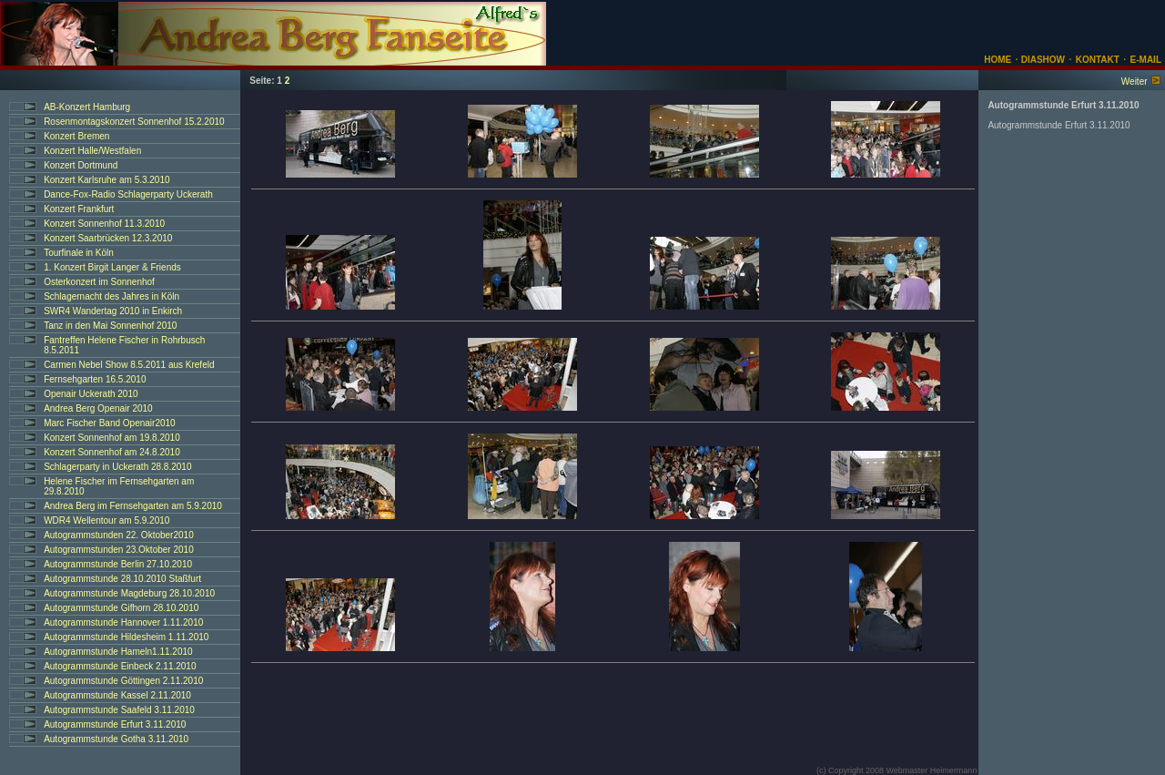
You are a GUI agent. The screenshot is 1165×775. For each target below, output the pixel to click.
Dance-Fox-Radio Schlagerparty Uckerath (128, 194)
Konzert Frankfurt (79, 209)
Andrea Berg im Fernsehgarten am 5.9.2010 (133, 506)
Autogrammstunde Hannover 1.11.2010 (123, 622)
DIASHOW (1041, 60)
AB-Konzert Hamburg (87, 107)
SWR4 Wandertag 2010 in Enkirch (113, 311)
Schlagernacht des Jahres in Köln (111, 296)
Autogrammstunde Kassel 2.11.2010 (117, 695)
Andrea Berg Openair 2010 (98, 408)
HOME (997, 60)
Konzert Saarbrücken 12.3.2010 (108, 238)
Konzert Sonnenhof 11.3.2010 (104, 224)
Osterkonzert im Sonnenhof (99, 282)
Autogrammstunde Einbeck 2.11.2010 (120, 666)
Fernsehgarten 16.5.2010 (95, 379)
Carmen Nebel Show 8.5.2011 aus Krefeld (129, 365)
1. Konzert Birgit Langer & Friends (112, 267)
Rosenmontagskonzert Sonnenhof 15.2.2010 (134, 122)
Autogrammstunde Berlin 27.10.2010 (118, 564)
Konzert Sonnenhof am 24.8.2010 (112, 452)
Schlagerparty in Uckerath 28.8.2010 (117, 467)
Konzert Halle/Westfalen (92, 151)
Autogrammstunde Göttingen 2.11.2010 (123, 681)
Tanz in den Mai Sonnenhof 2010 (110, 326)
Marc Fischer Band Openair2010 (110, 423)
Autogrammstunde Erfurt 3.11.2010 (115, 724)
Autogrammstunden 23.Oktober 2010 (119, 550)
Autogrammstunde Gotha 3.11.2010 (116, 739)
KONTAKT (1097, 60)
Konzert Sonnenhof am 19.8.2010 (112, 438)
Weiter (1134, 81)
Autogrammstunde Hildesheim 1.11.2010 (126, 637)
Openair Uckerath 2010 (90, 394)
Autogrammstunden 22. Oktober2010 (119, 535)
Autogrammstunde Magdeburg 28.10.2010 (129, 593)
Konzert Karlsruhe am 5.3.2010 (106, 180)
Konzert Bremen (76, 136)
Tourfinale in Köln (79, 253)
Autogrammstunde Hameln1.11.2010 (118, 652)
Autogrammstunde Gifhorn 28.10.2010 (121, 608)
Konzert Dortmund (80, 165)
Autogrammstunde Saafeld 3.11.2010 (119, 710)
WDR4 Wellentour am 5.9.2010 (106, 520)
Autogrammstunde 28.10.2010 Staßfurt (122, 579)
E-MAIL (1145, 60)
